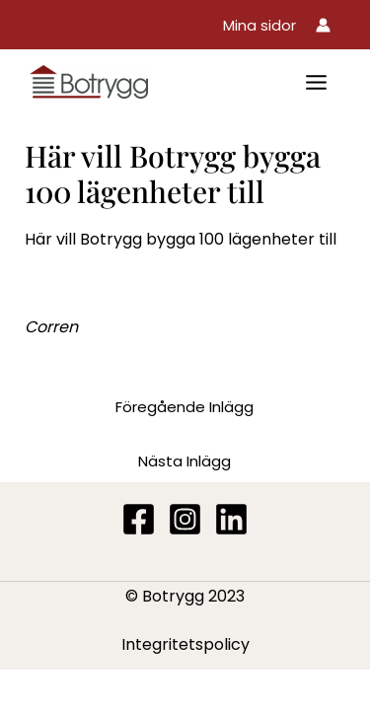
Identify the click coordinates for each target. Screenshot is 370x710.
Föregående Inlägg (184, 406)
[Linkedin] (231, 519)
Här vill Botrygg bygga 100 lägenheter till (180, 239)
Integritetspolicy (185, 644)
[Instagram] (185, 519)
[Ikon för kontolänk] (323, 25)
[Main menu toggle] (316, 82)
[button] (259, 25)
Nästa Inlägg (184, 461)
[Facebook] (138, 519)
